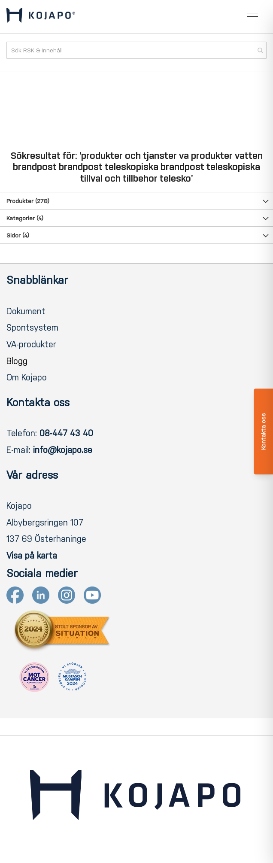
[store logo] (40, 17)
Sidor (17, 235)
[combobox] (136, 50)
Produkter (27, 201)
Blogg (16, 361)
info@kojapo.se (62, 450)
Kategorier (24, 218)
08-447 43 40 (66, 433)
